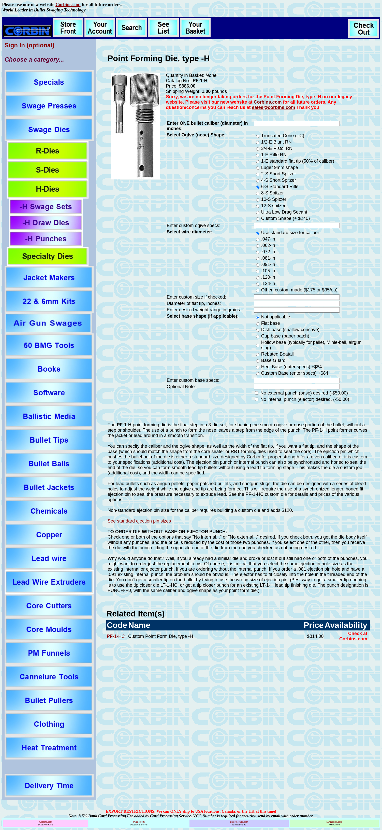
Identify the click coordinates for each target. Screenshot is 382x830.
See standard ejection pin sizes (139, 521)
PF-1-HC (116, 636)
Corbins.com (68, 4)
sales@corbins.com (273, 107)
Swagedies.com (334, 821)
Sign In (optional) (29, 45)
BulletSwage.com (239, 821)
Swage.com (138, 821)
